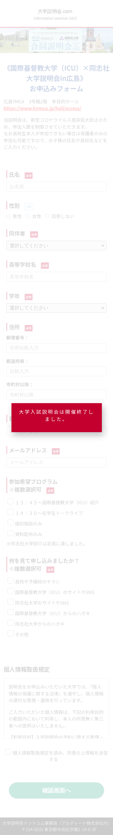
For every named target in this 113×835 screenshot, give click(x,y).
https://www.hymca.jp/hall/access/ (42, 108)
